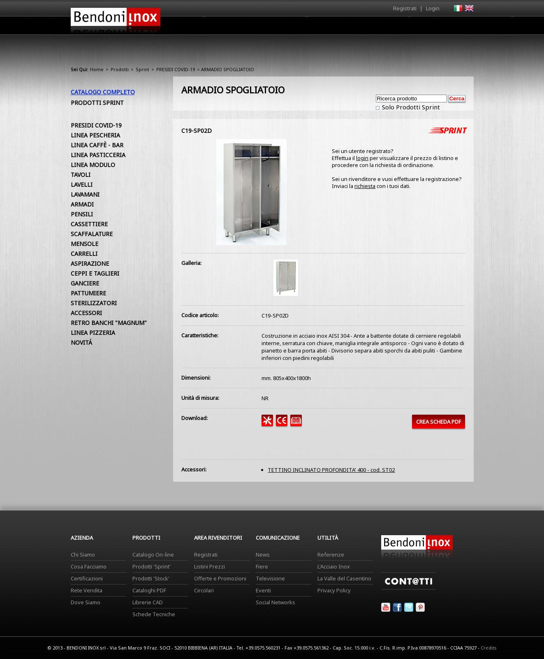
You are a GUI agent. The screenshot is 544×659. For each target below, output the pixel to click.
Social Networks (275, 602)
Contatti (462, 25)
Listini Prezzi (209, 566)
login (362, 158)
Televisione (270, 578)
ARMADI (82, 204)
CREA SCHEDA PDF (438, 421)
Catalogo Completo (103, 92)
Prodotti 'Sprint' (151, 566)
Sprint (142, 69)
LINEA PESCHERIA (95, 135)
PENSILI (82, 214)
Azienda (257, 27)
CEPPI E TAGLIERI (95, 273)
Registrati (405, 8)
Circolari (204, 590)
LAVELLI (82, 184)
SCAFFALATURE (92, 234)
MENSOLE (84, 244)
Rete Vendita (86, 590)
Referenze (330, 554)
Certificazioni (87, 578)
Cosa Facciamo (88, 566)
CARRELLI (84, 254)
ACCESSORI (86, 313)
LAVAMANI (85, 194)
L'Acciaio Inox (333, 566)
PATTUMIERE (88, 293)
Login (433, 8)
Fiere (262, 566)
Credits (489, 648)
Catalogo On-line (153, 554)
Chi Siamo (83, 554)
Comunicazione (390, 27)
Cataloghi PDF (149, 590)
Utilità (431, 27)
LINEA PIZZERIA (93, 332)
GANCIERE (85, 283)
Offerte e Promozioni (220, 578)
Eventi (263, 590)
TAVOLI (80, 175)
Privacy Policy (334, 590)
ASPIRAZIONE (90, 263)
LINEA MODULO (93, 165)
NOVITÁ (81, 342)
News (263, 554)
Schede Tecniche (153, 614)
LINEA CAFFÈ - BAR (97, 145)
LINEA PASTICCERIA (98, 155)
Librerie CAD (147, 602)
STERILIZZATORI (94, 303)
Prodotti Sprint (97, 103)
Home (226, 25)
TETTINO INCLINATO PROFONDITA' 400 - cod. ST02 (331, 469)
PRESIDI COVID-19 (175, 69)
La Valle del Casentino (344, 578)
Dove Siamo (85, 602)
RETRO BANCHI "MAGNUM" (109, 323)
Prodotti (291, 27)
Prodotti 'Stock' (150, 578)
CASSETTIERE (89, 224)
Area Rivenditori (336, 27)
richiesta (364, 186)
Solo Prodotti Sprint (410, 107)
